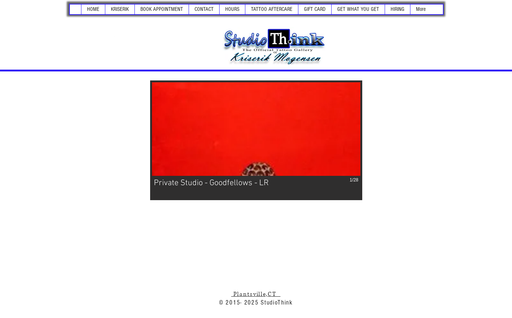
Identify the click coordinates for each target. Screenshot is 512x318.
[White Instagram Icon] (139, 34)
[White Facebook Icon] (113, 34)
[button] (119, 9)
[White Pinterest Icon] (152, 34)
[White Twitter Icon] (126, 34)
